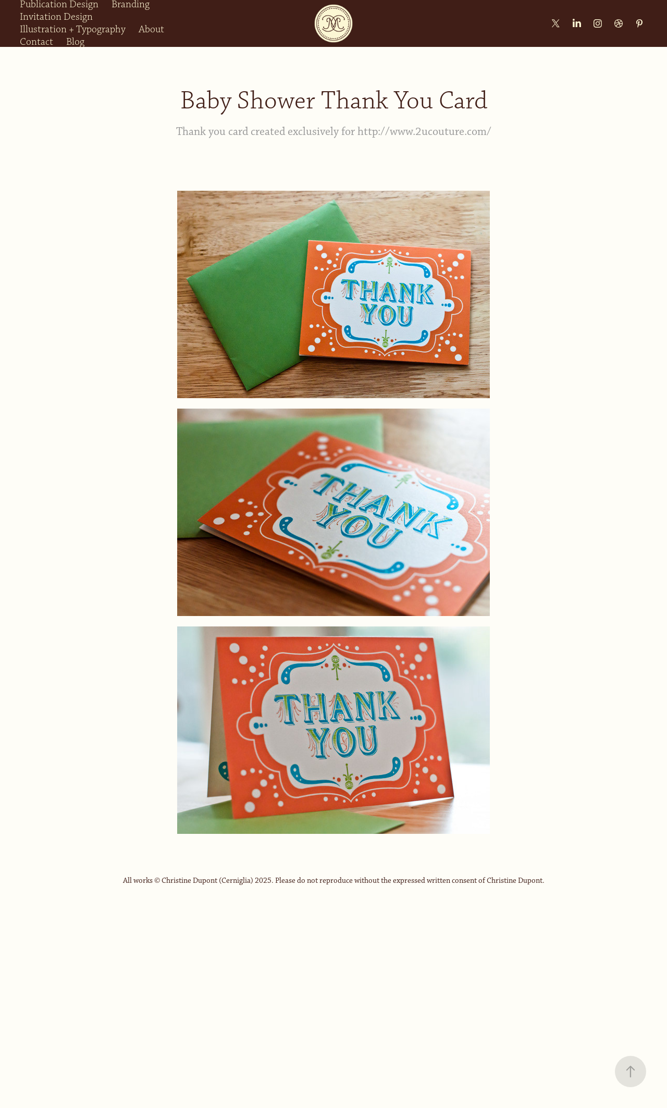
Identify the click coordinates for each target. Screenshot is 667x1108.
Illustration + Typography (73, 29)
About (151, 29)
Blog (75, 42)
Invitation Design (56, 17)
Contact (36, 42)
